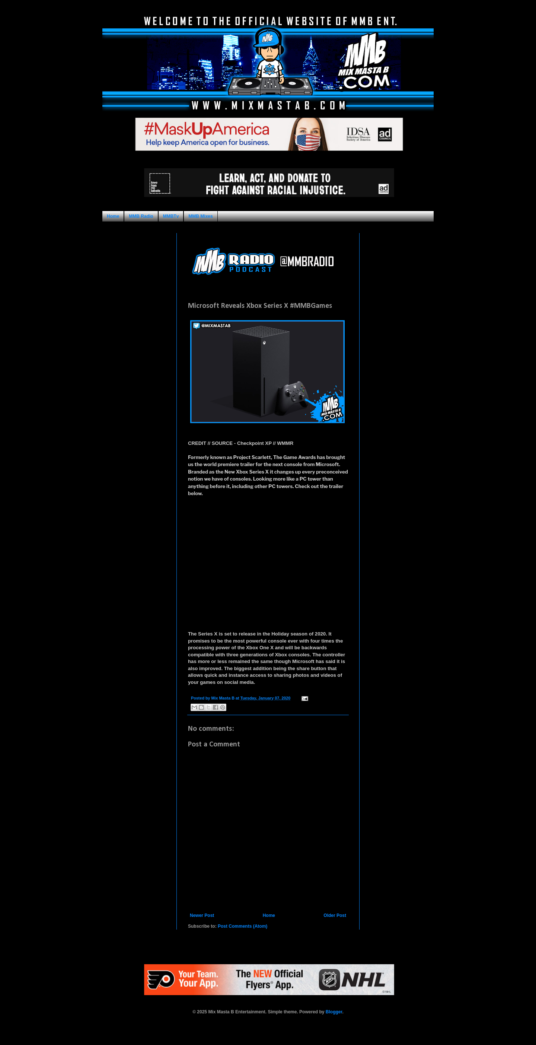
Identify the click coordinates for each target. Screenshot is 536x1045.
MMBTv (171, 216)
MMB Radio (141, 216)
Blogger (334, 1011)
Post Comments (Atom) (242, 926)
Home (113, 216)
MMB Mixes (200, 216)
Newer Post (202, 915)
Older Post (334, 915)
